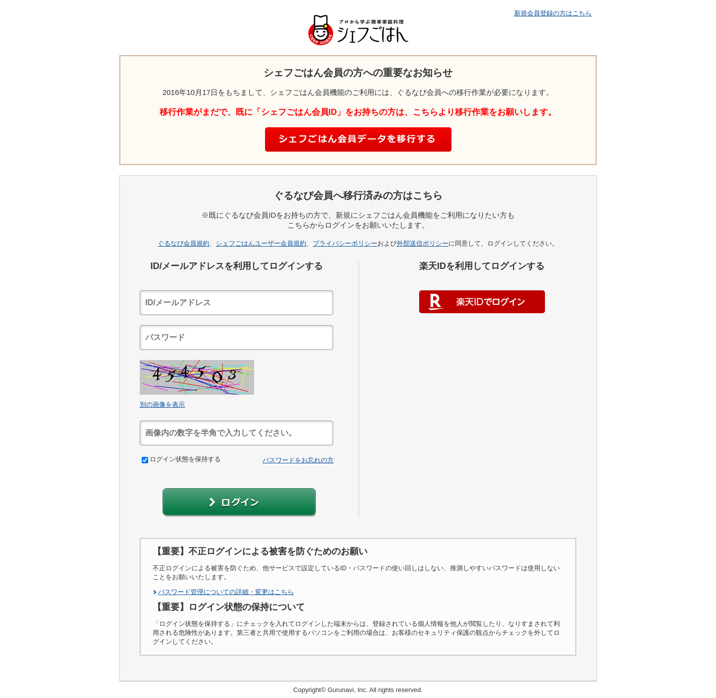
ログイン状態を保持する (181, 459)
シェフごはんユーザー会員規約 (261, 243)
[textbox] (236, 302)
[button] (239, 503)
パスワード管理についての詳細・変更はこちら (226, 592)
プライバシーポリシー (345, 243)
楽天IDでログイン (482, 301)
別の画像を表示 (162, 404)
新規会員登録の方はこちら (553, 13)
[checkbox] (145, 460)
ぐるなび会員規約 (183, 243)
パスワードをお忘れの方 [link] (298, 460)
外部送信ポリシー (422, 243)
